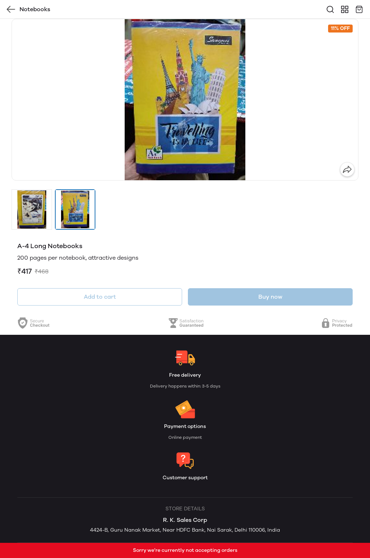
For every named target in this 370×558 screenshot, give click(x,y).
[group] (185, 99)
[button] (32, 209)
